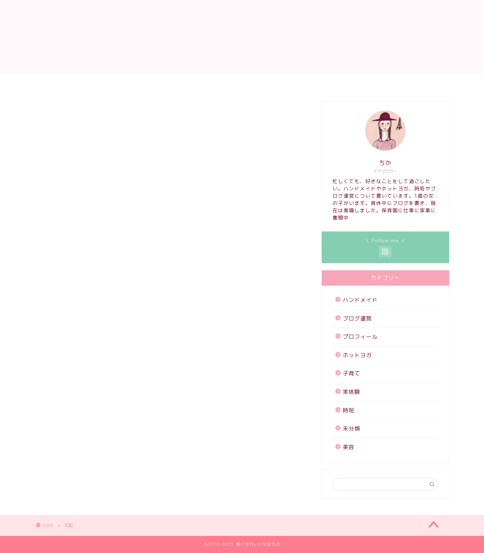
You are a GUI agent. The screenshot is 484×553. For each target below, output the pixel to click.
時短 (348, 410)
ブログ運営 (357, 318)
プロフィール (281, 82)
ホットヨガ (329, 82)
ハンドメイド (411, 82)
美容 (348, 447)
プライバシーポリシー (219, 82)
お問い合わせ (106, 82)
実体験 (351, 392)
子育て (369, 82)
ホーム (64, 82)
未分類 (351, 428)
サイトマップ (157, 82)
